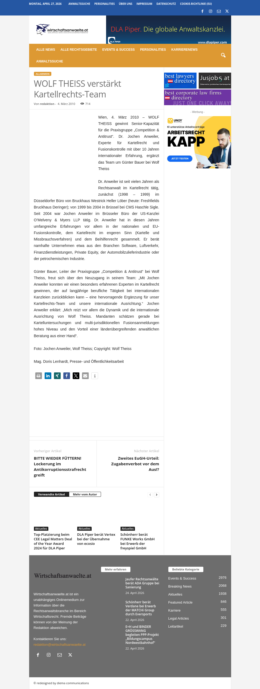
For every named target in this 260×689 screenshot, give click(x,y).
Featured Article (180, 602)
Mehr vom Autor (85, 494)
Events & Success (118, 50)
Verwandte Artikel (51, 494)
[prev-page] (150, 494)
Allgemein (43, 74)
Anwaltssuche (79, 4)
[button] (223, 55)
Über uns (125, 4)
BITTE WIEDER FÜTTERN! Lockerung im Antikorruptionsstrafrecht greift (60, 466)
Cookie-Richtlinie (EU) (196, 4)
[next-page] (156, 494)
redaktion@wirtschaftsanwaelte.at (60, 645)
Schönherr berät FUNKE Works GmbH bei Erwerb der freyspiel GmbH (138, 541)
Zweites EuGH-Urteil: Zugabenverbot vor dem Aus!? (135, 463)
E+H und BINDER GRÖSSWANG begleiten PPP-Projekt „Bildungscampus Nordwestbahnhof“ (142, 634)
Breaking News (180, 586)
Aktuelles (41, 528)
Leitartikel (175, 626)
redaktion (47, 104)
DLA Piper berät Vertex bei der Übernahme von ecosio (96, 539)
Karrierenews (184, 50)
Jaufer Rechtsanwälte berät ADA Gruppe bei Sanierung (142, 583)
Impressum (144, 4)
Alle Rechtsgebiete (78, 50)
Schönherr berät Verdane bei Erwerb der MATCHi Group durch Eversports (141, 608)
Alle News (45, 50)
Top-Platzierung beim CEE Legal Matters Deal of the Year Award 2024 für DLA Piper (53, 541)
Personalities (104, 4)
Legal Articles (178, 618)
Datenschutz (166, 4)
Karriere (174, 610)
